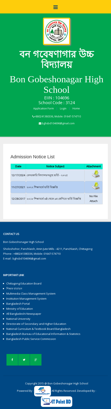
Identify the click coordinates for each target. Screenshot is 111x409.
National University (18, 319)
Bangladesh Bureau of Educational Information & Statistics (43, 334)
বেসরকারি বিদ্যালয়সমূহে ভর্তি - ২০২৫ (47, 175)
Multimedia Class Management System (31, 293)
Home (76, 108)
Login (63, 108)
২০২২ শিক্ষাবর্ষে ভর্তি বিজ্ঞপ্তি (42, 187)
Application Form (43, 108)
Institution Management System (26, 298)
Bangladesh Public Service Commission (31, 339)
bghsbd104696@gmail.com (58, 123)
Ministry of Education (19, 309)
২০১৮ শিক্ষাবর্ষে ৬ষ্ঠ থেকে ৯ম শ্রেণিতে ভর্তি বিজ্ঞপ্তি (54, 199)
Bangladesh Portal (18, 303)
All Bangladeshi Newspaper (23, 314)
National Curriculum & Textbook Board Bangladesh (38, 329)
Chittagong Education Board (23, 283)
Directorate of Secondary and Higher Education (36, 324)
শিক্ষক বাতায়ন (14, 288)
